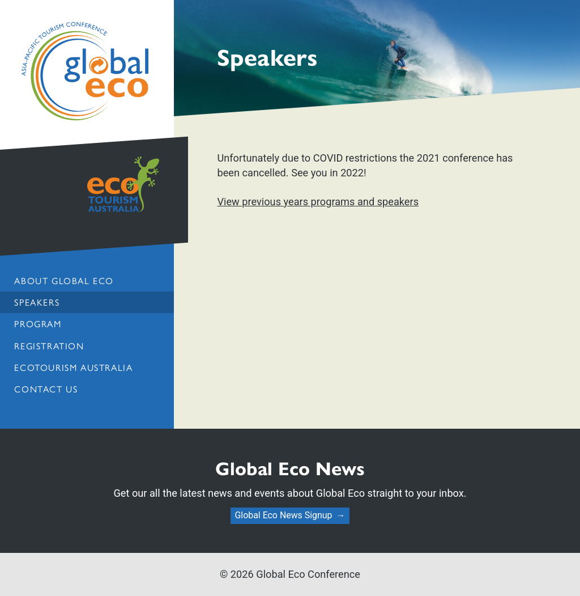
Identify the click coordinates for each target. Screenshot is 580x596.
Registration (49, 345)
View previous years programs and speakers (318, 202)
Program (37, 323)
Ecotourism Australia (73, 367)
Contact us (46, 388)
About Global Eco (63, 280)
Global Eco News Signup (283, 515)
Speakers (36, 301)
